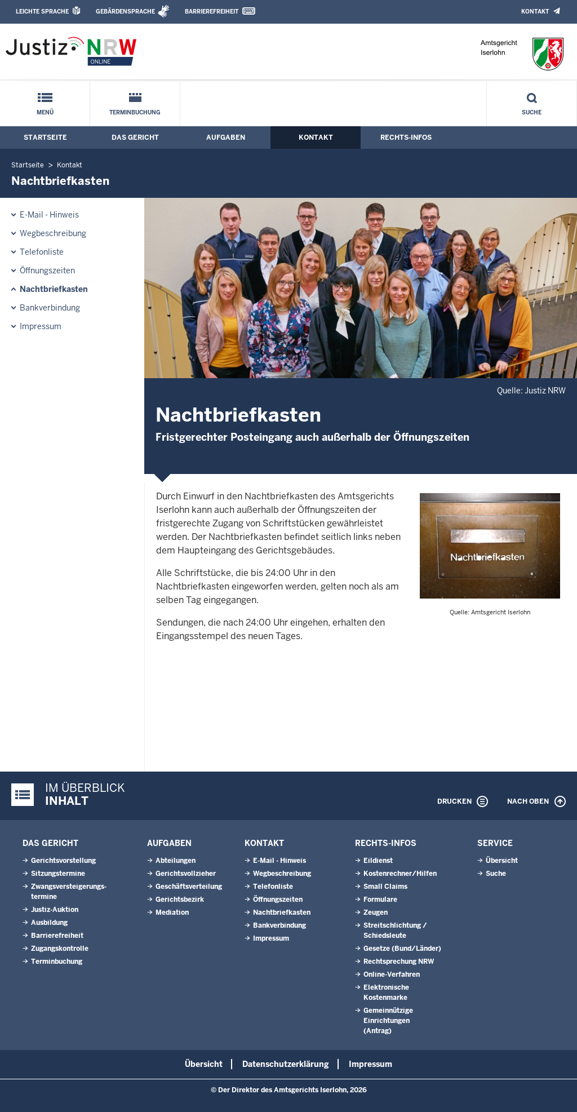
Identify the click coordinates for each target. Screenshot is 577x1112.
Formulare (380, 899)
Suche (532, 112)
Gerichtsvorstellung (63, 860)
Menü (45, 112)
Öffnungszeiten (47, 270)
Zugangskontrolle (59, 948)
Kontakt (535, 11)
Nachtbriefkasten (54, 289)
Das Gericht (135, 137)
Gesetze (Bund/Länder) (402, 948)
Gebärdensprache (125, 11)
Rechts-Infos (406, 137)
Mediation (172, 912)
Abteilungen (176, 860)
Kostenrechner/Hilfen (400, 873)
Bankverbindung (50, 308)
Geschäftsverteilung (189, 886)
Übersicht (502, 860)
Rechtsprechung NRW (398, 961)
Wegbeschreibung (53, 233)
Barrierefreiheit (211, 11)
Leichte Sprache (42, 11)
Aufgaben (225, 137)
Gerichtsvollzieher (186, 873)
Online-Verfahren (391, 974)
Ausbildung (49, 922)
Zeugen (375, 912)
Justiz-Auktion (54, 909)
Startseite (45, 137)
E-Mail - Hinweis (49, 215)
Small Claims (385, 886)
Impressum (40, 326)
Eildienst (378, 860)
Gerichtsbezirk (180, 899)
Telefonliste (42, 252)
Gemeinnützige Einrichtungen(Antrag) (388, 1020)
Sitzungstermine (58, 873)
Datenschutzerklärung (285, 1064)
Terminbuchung (135, 112)
